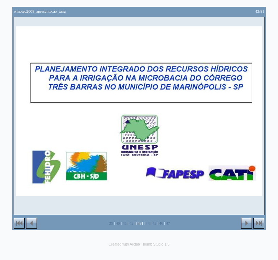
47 (168, 223)
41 (125, 223)
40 (118, 223)
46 (161, 223)
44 (147, 223)
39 (111, 223)
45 (154, 223)
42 (132, 223)
